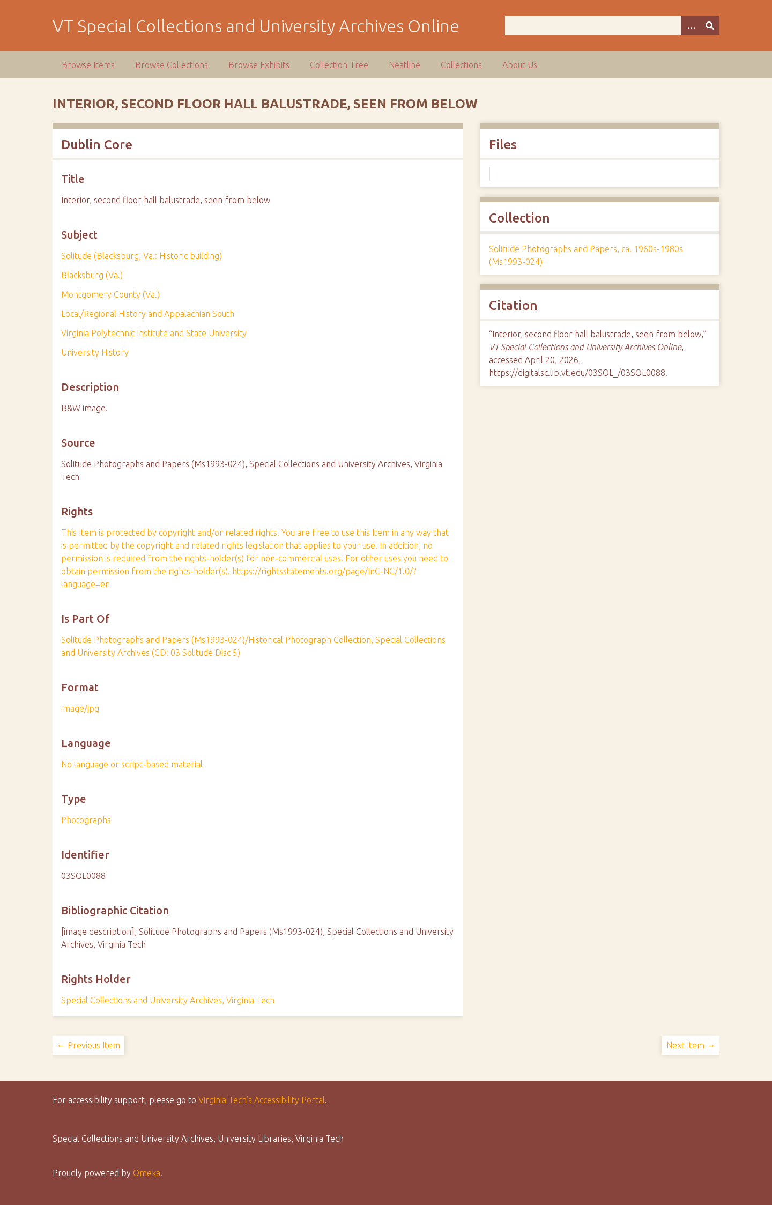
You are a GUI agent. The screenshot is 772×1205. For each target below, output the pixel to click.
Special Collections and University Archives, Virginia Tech (167, 1000)
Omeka (146, 1173)
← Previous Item (88, 1045)
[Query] (612, 25)
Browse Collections (171, 65)
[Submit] (709, 25)
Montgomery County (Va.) (110, 294)
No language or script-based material (132, 764)
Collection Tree (339, 65)
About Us (519, 65)
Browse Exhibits (259, 65)
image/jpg (80, 708)
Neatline (404, 65)
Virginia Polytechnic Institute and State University (154, 333)
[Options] (690, 25)
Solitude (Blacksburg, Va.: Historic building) (141, 256)
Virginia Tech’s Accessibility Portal (261, 1100)
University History (95, 352)
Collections (461, 65)
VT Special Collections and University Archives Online (256, 25)
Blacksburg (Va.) (92, 275)
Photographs (86, 820)
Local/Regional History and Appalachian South (147, 314)
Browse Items (88, 65)
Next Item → (690, 1045)
